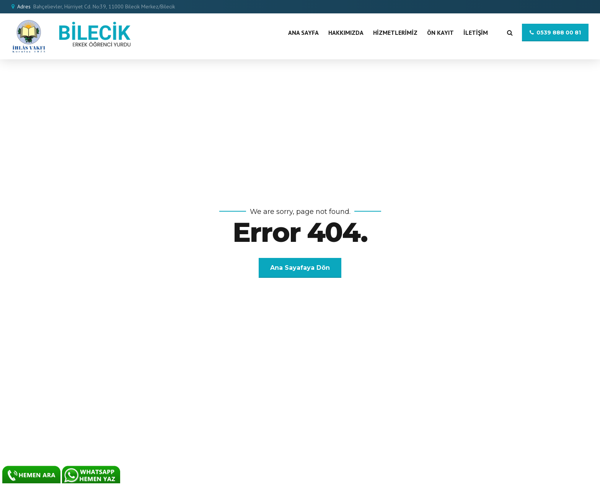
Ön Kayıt (440, 32)
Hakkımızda (346, 32)
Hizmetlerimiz (395, 32)
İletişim (475, 32)
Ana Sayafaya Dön (300, 267)
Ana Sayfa (303, 32)
